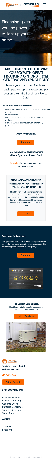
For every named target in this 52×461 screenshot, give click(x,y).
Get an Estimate (13, 382)
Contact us (15, 163)
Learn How (25, 214)
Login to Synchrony (25, 316)
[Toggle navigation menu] (44, 5)
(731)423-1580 (9, 375)
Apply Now (25, 142)
